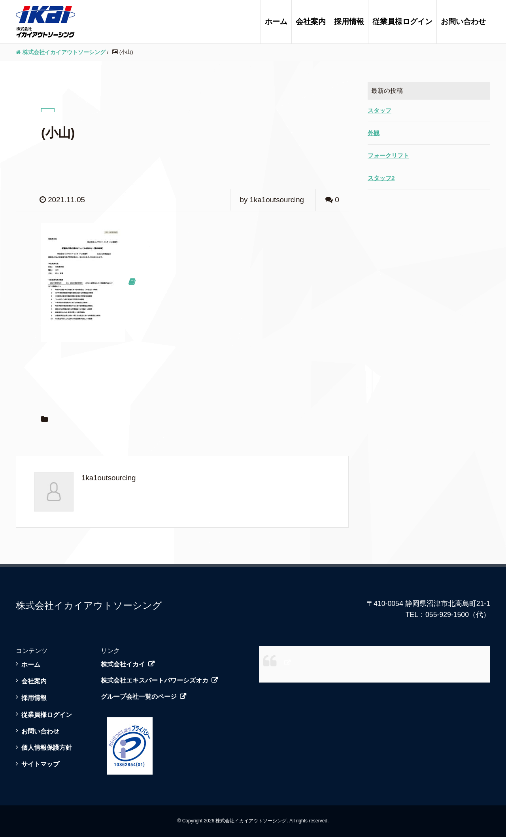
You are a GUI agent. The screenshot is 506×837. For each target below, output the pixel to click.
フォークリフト (388, 155)
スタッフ (379, 110)
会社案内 (311, 21)
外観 (374, 133)
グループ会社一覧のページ (139, 696)
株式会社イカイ (123, 664)
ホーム (276, 21)
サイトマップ (40, 763)
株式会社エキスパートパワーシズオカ (154, 680)
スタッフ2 (381, 178)
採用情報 (349, 21)
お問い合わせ (463, 21)
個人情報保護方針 (46, 747)
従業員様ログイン (402, 21)
